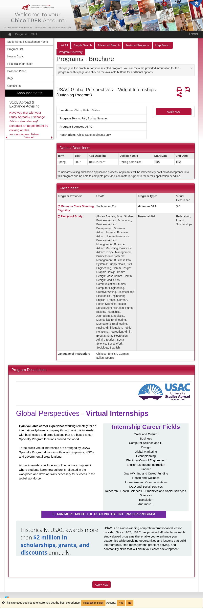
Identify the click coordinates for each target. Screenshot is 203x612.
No (129, 602)
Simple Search (83, 45)
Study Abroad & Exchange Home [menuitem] (27, 41)
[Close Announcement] (191, 68)
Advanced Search (109, 45)
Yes (121, 602)
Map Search (162, 45)
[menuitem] (29, 114)
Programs (21, 34)
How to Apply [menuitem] (15, 56)
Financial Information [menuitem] (20, 63)
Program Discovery (71, 52)
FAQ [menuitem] (10, 78)
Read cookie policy (93, 602)
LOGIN (193, 34)
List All (64, 45)
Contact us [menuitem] (14, 85)
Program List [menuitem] (15, 49)
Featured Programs (137, 45)
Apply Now (173, 111)
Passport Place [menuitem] (16, 71)
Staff (34, 34)
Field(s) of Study (71, 216)
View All (29, 137)
